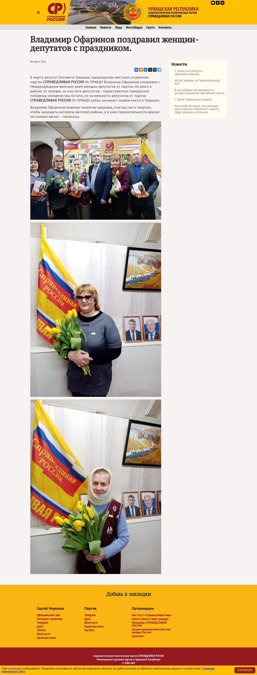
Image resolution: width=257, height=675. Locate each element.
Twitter (41, 630)
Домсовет (138, 636)
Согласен (245, 670)
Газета (150, 27)
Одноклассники (46, 637)
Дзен (40, 626)
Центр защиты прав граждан (150, 618)
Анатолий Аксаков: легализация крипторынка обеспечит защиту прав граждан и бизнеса (195, 109)
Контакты (164, 27)
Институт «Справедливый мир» (151, 615)
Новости (105, 27)
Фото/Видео (134, 27)
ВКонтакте (43, 634)
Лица (118, 27)
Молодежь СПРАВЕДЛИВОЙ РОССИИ (149, 624)
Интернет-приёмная (49, 618)
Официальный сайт (48, 615)
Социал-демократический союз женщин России (151, 631)
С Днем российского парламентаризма (187, 72)
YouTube (89, 630)
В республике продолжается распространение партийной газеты (198, 91)
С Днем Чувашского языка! (191, 100)
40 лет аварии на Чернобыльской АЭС (195, 82)
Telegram (42, 622)
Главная (91, 27)
